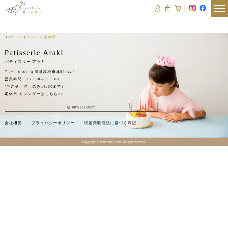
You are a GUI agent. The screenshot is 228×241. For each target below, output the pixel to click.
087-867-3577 (81, 107)
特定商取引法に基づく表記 (110, 122)
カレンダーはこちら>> (41, 94)
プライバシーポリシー (53, 122)
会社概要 (13, 122)
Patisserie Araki (34, 56)
